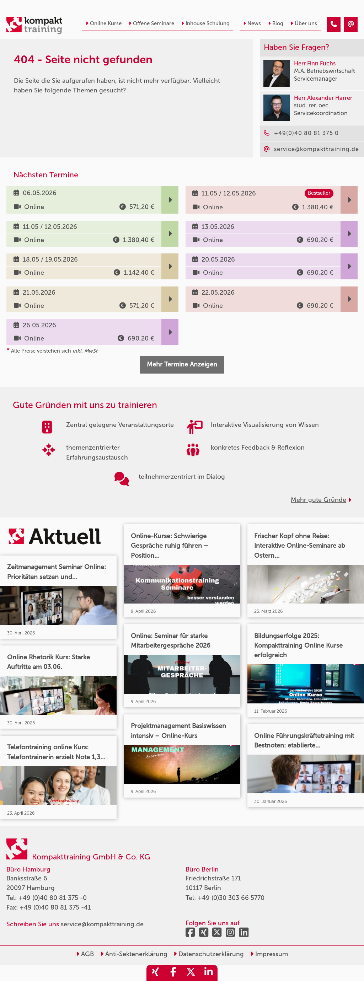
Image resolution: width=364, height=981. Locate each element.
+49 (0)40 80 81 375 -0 (52, 898)
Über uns (303, 23)
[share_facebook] (173, 973)
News (252, 23)
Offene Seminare (151, 23)
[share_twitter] (191, 973)
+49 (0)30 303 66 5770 (231, 898)
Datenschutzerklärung (208, 954)
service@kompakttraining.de (102, 924)
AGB (85, 954)
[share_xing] (155, 973)
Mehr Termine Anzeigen (182, 364)
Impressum (269, 954)
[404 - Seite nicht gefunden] (334, 24)
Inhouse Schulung (205, 23)
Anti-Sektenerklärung (133, 954)
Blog (275, 23)
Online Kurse (104, 23)
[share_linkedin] (209, 973)
